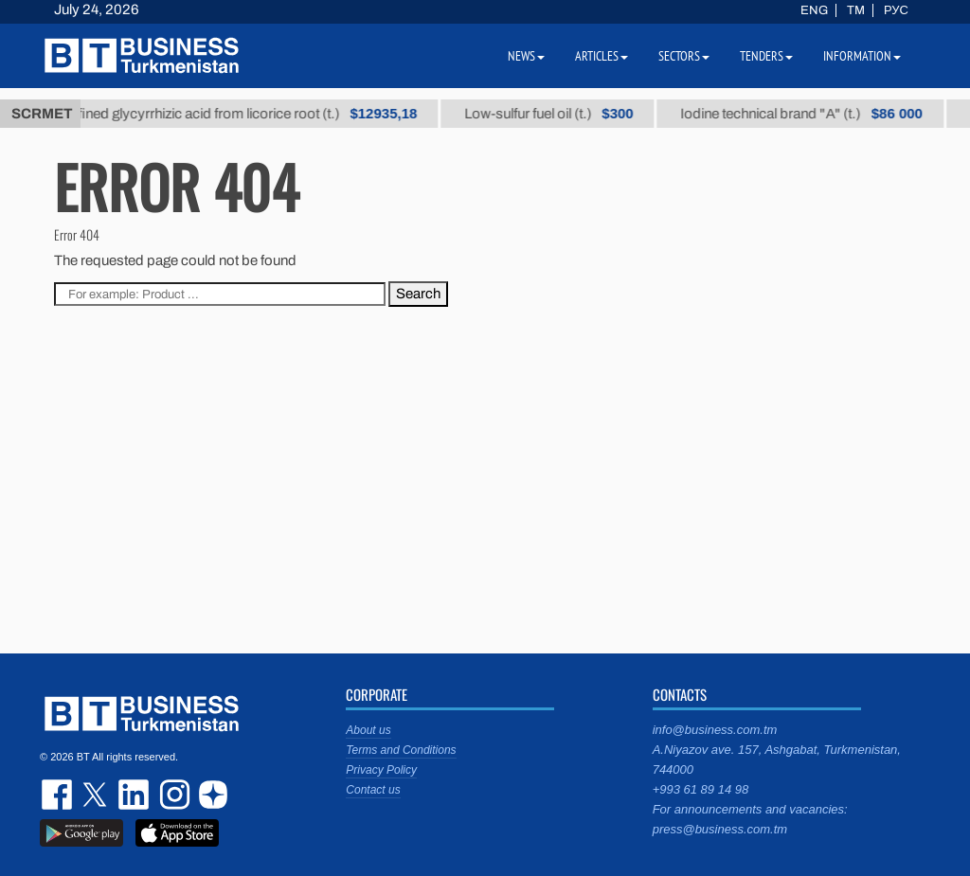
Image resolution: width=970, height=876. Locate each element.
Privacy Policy (381, 770)
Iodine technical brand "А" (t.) (810, 113)
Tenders (766, 55)
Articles (601, 55)
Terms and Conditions (401, 750)
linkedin (134, 794)
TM (856, 10)
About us (368, 730)
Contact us (373, 789)
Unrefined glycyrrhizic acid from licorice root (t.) (241, 113)
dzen (210, 794)
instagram (172, 794)
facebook (59, 794)
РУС (896, 10)
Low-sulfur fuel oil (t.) (558, 113)
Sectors (684, 55)
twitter (97, 794)
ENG (814, 10)
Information (862, 55)
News (526, 55)
